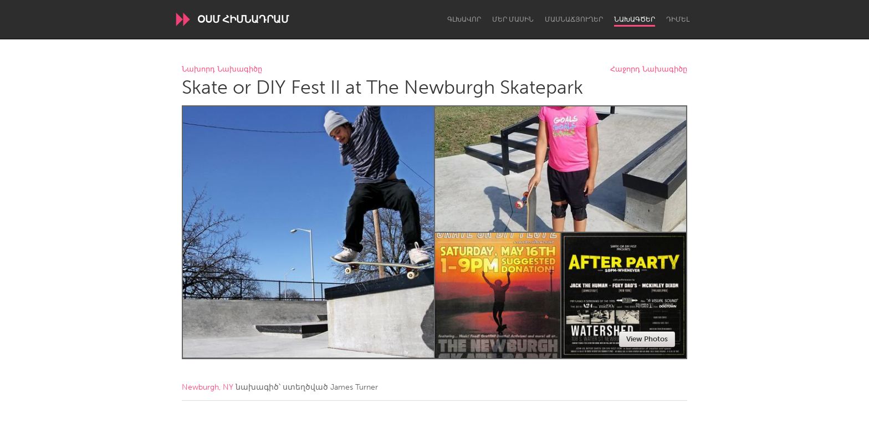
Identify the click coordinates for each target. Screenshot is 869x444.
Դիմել (677, 19)
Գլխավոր (464, 19)
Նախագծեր (634, 19)
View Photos (647, 339)
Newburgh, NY (207, 387)
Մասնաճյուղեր (574, 19)
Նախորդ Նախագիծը (222, 69)
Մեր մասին (513, 19)
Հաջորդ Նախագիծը (648, 69)
